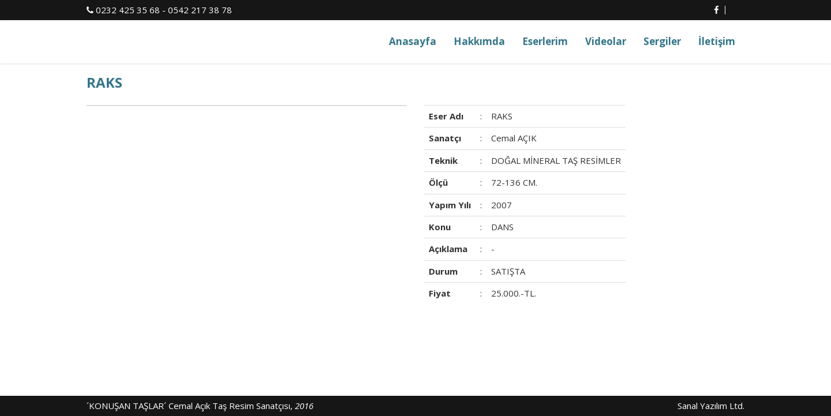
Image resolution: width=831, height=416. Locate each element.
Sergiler (662, 41)
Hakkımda (479, 41)
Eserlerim (545, 41)
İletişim (716, 41)
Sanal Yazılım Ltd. (709, 405)
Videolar (605, 41)
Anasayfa (412, 41)
